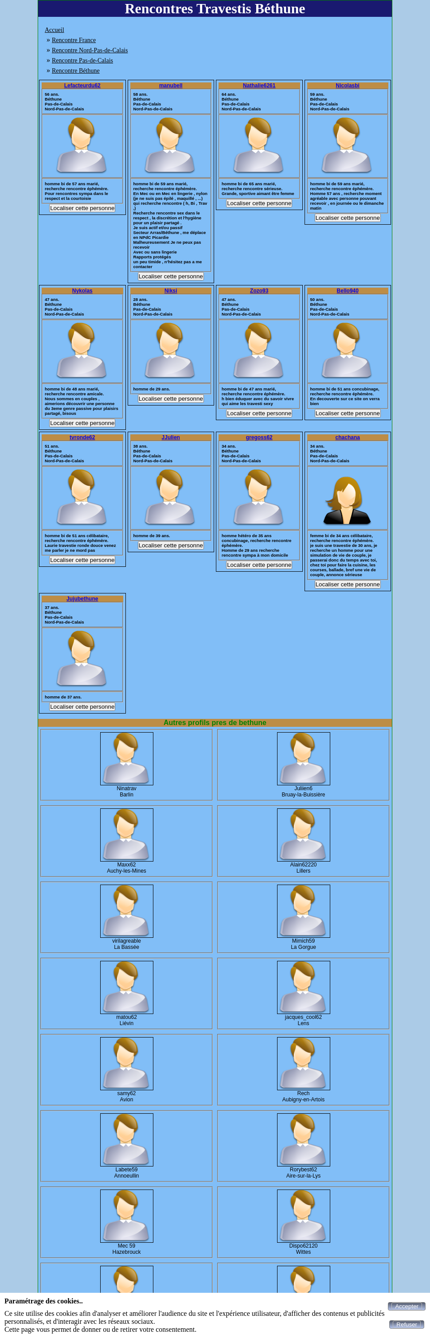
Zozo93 (259, 291)
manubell (171, 85)
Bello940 (348, 291)
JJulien (171, 437)
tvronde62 (82, 437)
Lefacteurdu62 (82, 85)
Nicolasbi (348, 85)
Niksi (170, 291)
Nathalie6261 (259, 85)
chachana (348, 437)
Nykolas (82, 291)
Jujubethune (82, 599)
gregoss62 (259, 437)
